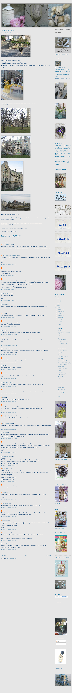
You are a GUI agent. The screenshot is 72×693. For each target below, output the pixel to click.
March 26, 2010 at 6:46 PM (8, 412)
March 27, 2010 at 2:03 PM (8, 516)
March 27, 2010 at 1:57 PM (8, 507)
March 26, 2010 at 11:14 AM (9, 345)
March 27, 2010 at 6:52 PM (8, 540)
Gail (3, 358)
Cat (3, 365)
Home (26, 555)
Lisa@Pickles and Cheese (7, 244)
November (60, 311)
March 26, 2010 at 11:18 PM (9, 429)
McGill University (10, 236)
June (59, 321)
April (59, 326)
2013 (58, 301)
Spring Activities (61, 330)
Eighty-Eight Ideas (6, 503)
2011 (58, 305)
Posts (57, 641)
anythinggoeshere (6, 532)
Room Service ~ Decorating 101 (9, 485)
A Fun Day (60, 352)
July (59, 319)
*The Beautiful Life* (6, 293)
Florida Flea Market (62, 348)
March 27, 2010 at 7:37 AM (9, 465)
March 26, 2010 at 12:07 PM (9, 354)
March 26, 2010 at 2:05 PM (8, 386)
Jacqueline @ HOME (6, 456)
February (60, 392)
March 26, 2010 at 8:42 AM (9, 251)
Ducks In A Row (61, 335)
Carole (3, 405)
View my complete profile (62, 78)
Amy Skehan (5, 321)
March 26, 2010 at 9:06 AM (9, 275)
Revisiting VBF (61, 383)
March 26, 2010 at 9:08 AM (9, 289)
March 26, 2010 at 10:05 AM (9, 334)
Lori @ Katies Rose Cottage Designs (10, 255)
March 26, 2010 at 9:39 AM (9, 310)
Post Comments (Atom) (12, 558)
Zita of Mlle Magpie (16, 218)
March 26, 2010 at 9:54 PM (8, 420)
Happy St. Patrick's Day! (63, 356)
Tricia (3, 397)
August (59, 317)
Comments (59, 644)
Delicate (59, 385)
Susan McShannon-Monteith (8, 442)
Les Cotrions (5, 520)
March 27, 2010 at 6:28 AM (9, 452)
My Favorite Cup (61, 389)
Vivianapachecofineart (7, 423)
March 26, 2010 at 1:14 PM (8, 378)
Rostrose (4, 492)
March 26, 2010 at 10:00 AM (9, 326)
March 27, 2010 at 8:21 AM (9, 481)
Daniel (59, 354)
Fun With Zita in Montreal (63, 341)
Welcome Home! (61, 345)
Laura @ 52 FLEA (61, 67)
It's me (3, 313)
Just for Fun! (60, 376)
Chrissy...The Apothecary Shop (8, 543)
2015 (58, 296)
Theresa (4, 373)
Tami (3, 330)
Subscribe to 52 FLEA (60, 668)
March (59, 328)
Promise (59, 380)
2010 (58, 307)
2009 (58, 396)
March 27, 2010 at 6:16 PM (8, 529)
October (60, 313)
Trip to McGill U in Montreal (9, 33)
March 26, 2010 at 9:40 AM (9, 317)
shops (18, 236)
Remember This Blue (62, 368)
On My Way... (61, 358)
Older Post (48, 555)
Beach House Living (6, 382)
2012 (58, 303)
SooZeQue (4, 432)
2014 (58, 298)
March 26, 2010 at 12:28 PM (9, 362)
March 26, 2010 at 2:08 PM (8, 394)
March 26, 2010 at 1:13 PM (8, 369)
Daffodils (60, 370)
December (60, 309)
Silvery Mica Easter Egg (63, 360)
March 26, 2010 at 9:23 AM (9, 300)
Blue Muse (4, 337)
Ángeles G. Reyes (6, 468)
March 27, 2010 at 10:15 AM (9, 489)
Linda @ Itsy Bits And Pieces (8, 415)
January (59, 394)
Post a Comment (4, 553)
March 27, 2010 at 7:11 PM (8, 549)
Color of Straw (61, 387)
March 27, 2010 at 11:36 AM (9, 499)
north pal (4, 389)
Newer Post (3, 555)
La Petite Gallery (5, 279)
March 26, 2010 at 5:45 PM (8, 401)
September (60, 315)
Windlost (4, 304)
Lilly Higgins (5, 348)
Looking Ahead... (61, 366)
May (59, 324)
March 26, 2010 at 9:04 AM (9, 264)
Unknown (4, 511)
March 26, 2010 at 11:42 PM (9, 438)
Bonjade (4, 268)
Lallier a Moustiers (62, 378)
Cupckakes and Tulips (62, 350)
